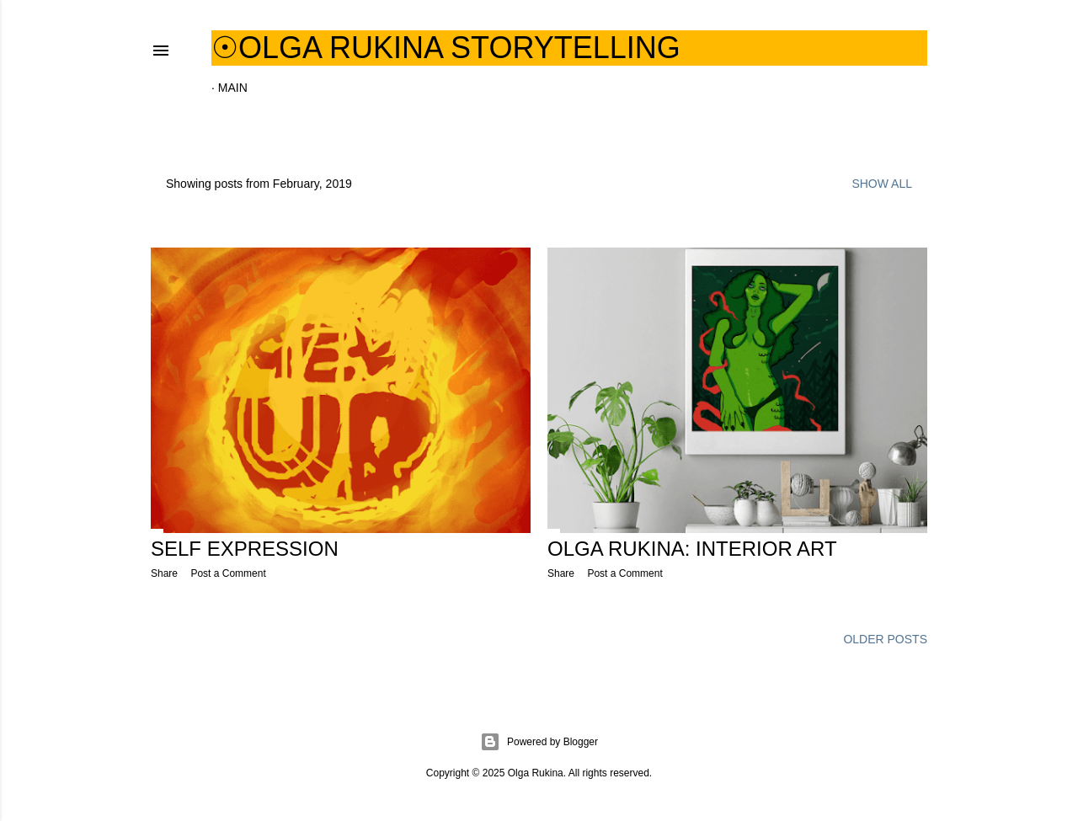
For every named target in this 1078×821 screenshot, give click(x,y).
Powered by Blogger (539, 742)
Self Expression (245, 548)
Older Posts (885, 639)
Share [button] (164, 573)
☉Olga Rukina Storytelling (445, 47)
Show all (881, 183)
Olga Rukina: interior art (692, 548)
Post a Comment (227, 573)
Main (233, 87)
